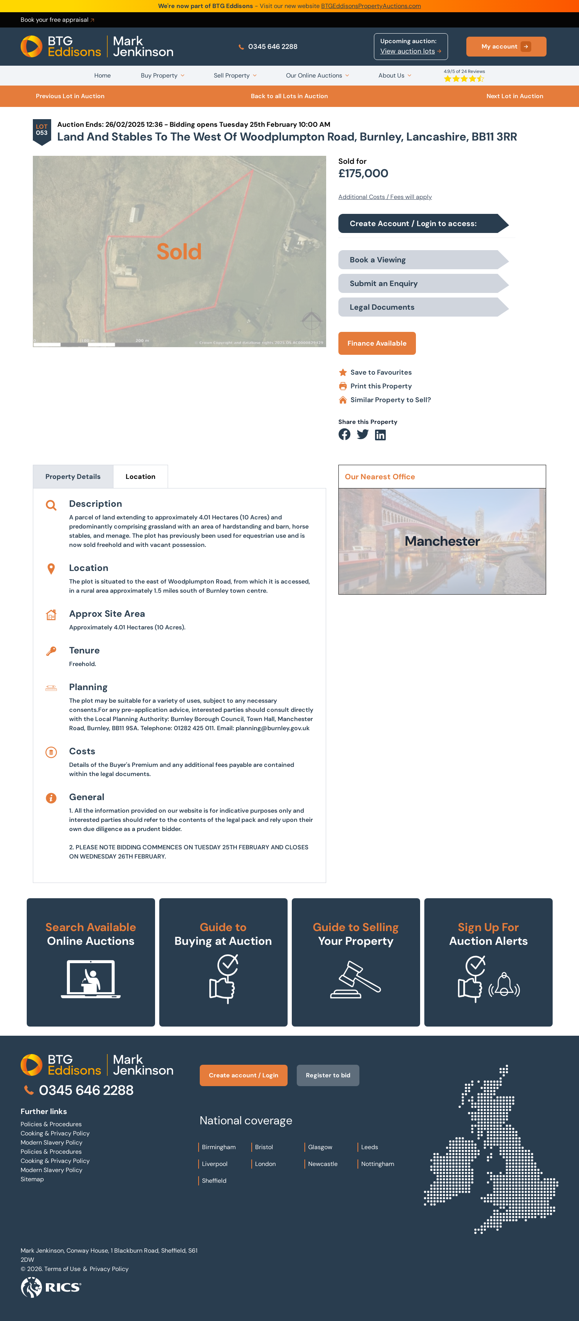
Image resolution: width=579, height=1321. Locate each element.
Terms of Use (62, 1269)
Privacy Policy (109, 1269)
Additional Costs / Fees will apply (385, 197)
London (265, 1164)
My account (506, 46)
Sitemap (32, 1179)
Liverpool (215, 1164)
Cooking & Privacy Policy (55, 1133)
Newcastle (323, 1164)
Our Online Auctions (314, 75)
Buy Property (159, 75)
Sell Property (232, 75)
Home (102, 75)
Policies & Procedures (51, 1124)
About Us (391, 75)
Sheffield (214, 1181)
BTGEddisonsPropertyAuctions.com (371, 6)
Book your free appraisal (58, 20)
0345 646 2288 (268, 46)
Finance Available (377, 343)
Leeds (369, 1147)
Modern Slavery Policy (51, 1142)
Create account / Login (243, 1075)
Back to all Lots (289, 96)
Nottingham (377, 1164)
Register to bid (328, 1075)
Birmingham (219, 1147)
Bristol (264, 1147)
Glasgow (320, 1147)
